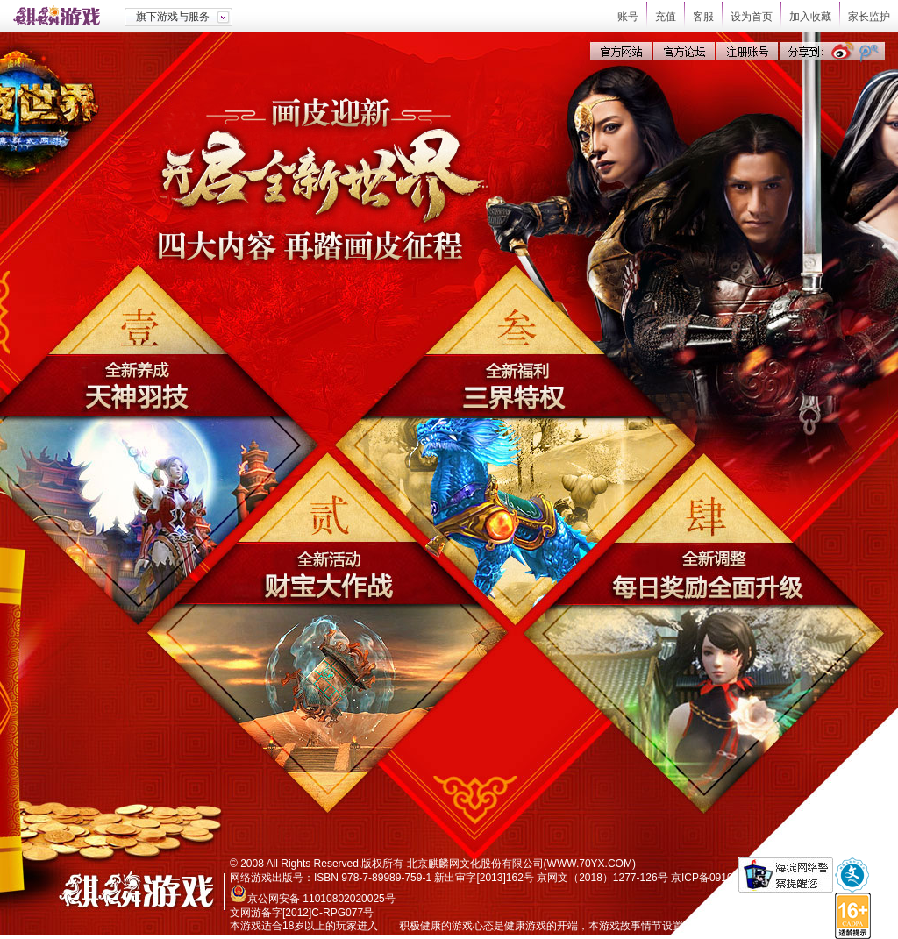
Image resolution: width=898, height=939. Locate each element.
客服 (703, 17)
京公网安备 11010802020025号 (321, 899)
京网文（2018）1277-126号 (602, 877)
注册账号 (747, 51)
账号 (627, 17)
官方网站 (621, 51)
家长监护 (869, 17)
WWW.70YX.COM (589, 863)
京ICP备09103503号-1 (723, 877)
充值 (665, 17)
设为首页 (752, 17)
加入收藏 (810, 17)
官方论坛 (684, 51)
